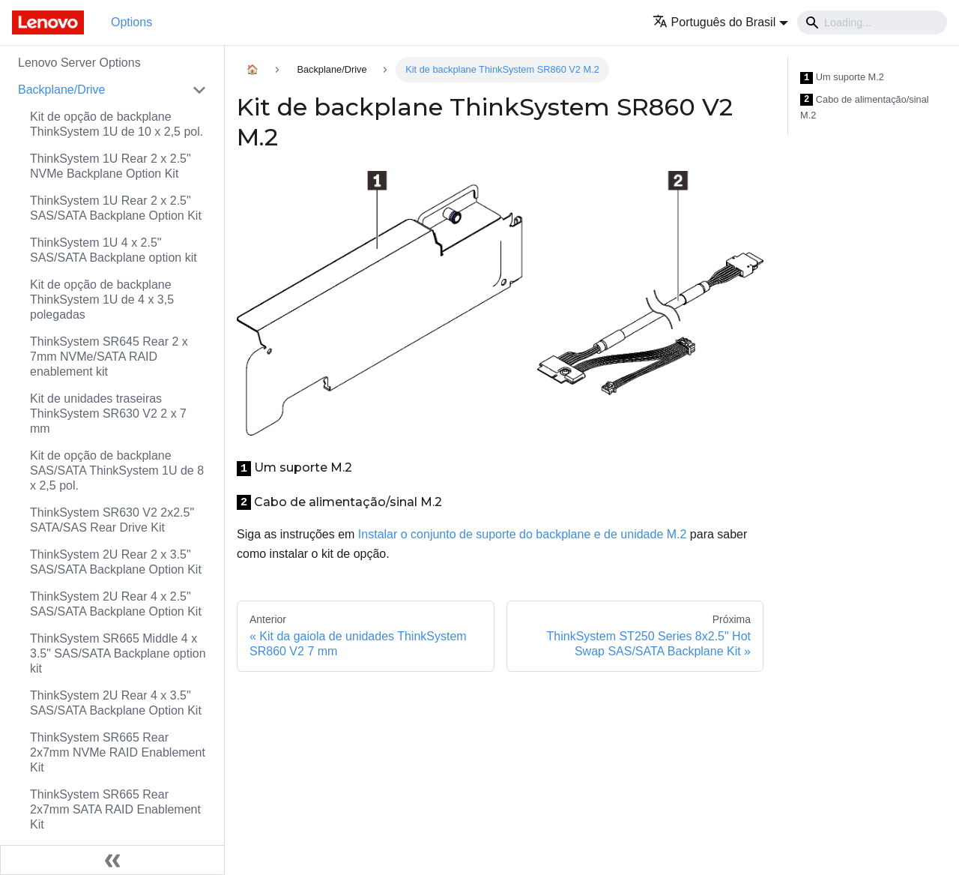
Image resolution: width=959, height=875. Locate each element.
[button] (720, 22)
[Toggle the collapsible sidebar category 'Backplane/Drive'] (199, 90)
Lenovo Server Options (79, 62)
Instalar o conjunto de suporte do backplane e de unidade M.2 (522, 534)
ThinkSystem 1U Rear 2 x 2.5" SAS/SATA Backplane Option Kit (116, 208)
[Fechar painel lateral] (112, 860)
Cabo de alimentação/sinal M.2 (864, 107)
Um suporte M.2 (842, 77)
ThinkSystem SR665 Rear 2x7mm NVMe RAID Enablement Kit (117, 752)
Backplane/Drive (62, 89)
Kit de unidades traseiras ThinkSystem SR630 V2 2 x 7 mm (108, 413)
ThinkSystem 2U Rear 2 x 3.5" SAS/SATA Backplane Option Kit (116, 562)
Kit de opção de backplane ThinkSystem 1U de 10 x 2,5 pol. (116, 124)
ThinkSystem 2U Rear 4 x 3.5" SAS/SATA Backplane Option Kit (116, 703)
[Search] (872, 22)
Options (131, 22)
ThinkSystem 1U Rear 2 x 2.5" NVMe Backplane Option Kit (110, 166)
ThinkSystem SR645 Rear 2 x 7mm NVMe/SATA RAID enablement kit (109, 356)
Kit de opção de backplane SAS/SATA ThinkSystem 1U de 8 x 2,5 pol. (117, 470)
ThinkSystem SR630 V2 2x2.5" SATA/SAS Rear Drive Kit (112, 520)
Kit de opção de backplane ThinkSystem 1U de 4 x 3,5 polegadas (102, 299)
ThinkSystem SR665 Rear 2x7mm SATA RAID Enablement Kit (115, 809)
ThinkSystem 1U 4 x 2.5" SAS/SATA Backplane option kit (113, 250)
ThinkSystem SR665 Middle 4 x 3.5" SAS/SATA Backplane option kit (118, 653)
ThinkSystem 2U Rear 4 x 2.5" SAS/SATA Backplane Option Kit (116, 604)
